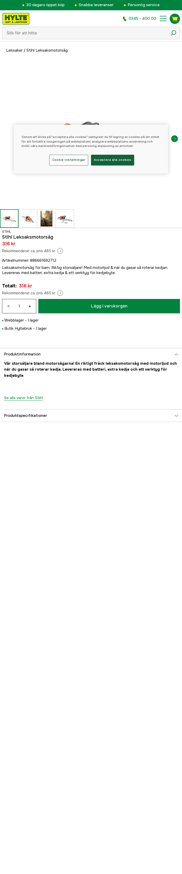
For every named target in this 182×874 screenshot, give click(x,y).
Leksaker (14, 50)
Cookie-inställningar (68, 160)
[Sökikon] (173, 33)
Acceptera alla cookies (112, 160)
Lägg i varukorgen (109, 306)
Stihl (6, 232)
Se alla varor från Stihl (23, 397)
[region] (91, 149)
